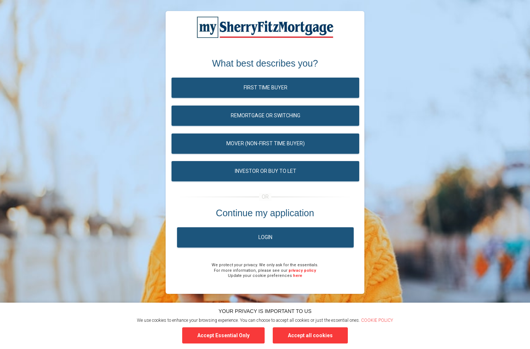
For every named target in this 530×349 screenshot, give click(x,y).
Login (265, 237)
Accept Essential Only (223, 335)
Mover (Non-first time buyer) (265, 143)
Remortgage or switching (265, 115)
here (297, 275)
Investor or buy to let (265, 171)
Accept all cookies (310, 335)
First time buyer (265, 87)
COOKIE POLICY (377, 320)
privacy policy (302, 270)
